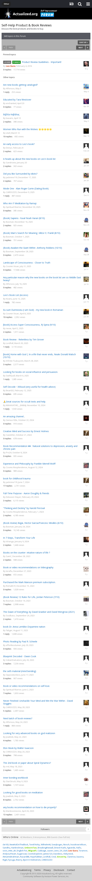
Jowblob (10, 736)
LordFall (9, 343)
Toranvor (83, 850)
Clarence (71, 856)
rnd (7, 766)
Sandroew (11, 162)
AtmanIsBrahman (11, 856)
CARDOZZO (11, 192)
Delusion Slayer (13, 497)
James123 (47, 853)
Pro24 (8, 452)
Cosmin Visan (12, 266)
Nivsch (66, 844)
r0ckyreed (68, 853)
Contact (71, 870)
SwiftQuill (10, 375)
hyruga (11, 859)
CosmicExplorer (35, 853)
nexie (8, 328)
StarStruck (11, 781)
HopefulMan (36, 856)
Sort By (83, 42)
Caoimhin (10, 434)
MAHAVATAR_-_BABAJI (16, 405)
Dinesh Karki (60, 847)
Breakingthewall (45, 847)
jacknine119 (11, 177)
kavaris (9, 118)
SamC (8, 556)
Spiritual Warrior (14, 207)
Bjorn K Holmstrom (32, 859)
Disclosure (59, 870)
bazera (80, 856)
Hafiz (78, 847)
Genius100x (11, 420)
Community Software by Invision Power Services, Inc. (46, 876)
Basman (10, 221)
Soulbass (10, 615)
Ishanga (10, 541)
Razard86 (24, 856)
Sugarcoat (22, 853)
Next (80, 47)
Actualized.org (24, 870)
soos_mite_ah (9, 850)
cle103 (6, 844)
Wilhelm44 (46, 844)
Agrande (71, 847)
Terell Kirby (34, 844)
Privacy (47, 870)
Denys (9, 147)
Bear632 (10, 390)
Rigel (5, 859)
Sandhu (6, 847)
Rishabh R (11, 585)
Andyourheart (9, 853)
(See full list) (64, 837)
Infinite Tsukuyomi (14, 360)
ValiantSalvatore (14, 660)
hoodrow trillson (78, 844)
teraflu (9, 571)
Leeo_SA (58, 850)
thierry (19, 859)
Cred (53, 856)
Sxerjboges (56, 844)
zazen (50, 850)
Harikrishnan (17, 847)
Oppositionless (13, 674)
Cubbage (42, 850)
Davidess (57, 853)
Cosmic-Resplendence (16, 467)
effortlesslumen (13, 645)
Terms (37, 870)
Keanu (9, 298)
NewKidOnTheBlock (19, 844)
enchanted (11, 103)
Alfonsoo (10, 88)
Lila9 (8, 132)
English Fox (22, 850)
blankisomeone (13, 811)
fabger (9, 630)
